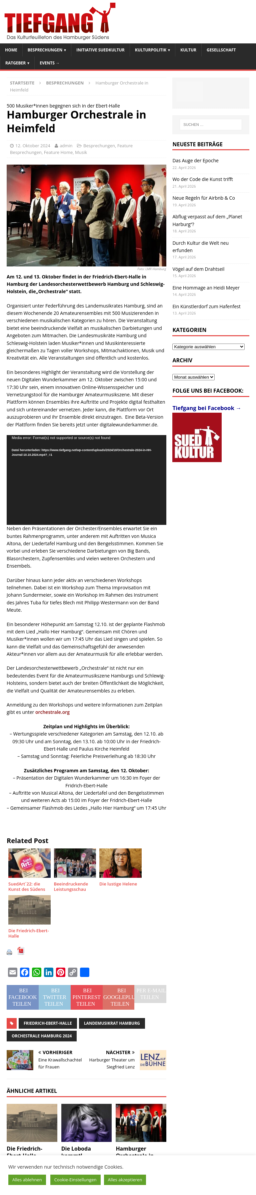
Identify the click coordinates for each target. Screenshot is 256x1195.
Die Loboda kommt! (76, 1152)
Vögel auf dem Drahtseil (198, 269)
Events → (50, 63)
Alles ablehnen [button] (27, 1180)
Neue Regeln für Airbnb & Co (203, 198)
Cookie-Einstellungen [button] (75, 1180)
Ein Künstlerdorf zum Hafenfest (206, 306)
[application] (86, 480)
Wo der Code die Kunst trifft (202, 179)
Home (11, 50)
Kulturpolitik (151, 50)
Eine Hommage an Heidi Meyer (205, 287)
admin (66, 146)
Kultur (188, 50)
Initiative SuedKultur (100, 50)
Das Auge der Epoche (195, 160)
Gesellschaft (221, 50)
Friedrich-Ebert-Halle (48, 1023)
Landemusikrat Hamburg (112, 1023)
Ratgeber (15, 63)
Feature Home (58, 152)
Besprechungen (45, 50)
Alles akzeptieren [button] (125, 1180)
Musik (81, 152)
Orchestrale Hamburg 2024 (42, 1036)
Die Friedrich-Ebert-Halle (24, 1152)
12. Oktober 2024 (32, 146)
